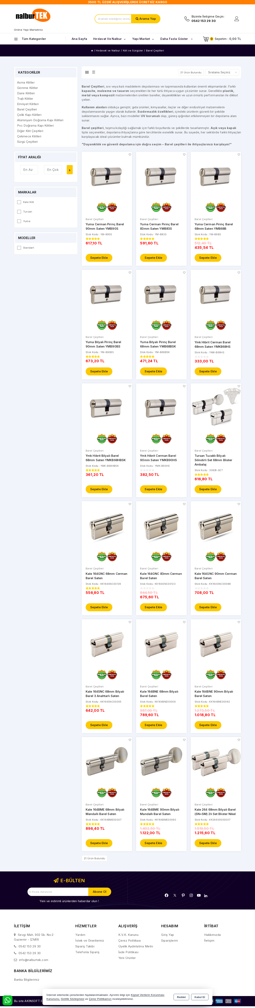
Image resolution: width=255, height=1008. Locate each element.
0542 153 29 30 (30, 948)
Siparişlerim (169, 942)
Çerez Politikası (129, 942)
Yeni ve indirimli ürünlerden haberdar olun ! (69, 903)
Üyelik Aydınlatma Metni (135, 948)
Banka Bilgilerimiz (26, 981)
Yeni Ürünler (127, 960)
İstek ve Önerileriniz (89, 942)
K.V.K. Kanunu (128, 937)
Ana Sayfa (79, 39)
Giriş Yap (167, 937)
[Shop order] (222, 72)
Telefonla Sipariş (87, 954)
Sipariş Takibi (84, 948)
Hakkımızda (212, 937)
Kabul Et (200, 997)
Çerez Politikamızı (100, 998)
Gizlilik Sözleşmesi (72, 998)
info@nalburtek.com (33, 962)
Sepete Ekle (99, 258)
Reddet (181, 997)
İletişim (209, 942)
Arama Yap (147, 19)
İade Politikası (128, 954)
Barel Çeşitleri (95, 219)
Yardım (80, 937)
